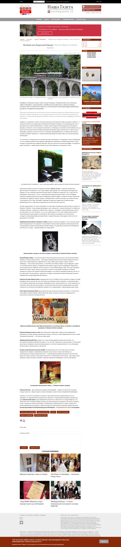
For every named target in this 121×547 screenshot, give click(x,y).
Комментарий (24, 433)
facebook (21, 8)
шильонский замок (43, 412)
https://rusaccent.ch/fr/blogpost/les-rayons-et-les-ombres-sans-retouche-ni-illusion (60, 30)
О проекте (23, 515)
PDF (24, 420)
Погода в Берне (91, 54)
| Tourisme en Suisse (91, 103)
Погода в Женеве (91, 52)
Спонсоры (42, 515)
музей (53, 412)
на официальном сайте (63, 407)
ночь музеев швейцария (28, 412)
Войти (21, 1)
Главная (22, 39)
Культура (29, 39)
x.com (27, 8)
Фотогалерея (55, 19)
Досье (47, 19)
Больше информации (58, 544)
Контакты (29, 515)
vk (24, 8)
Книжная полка (68, 19)
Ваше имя (23, 427)
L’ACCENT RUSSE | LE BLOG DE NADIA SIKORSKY (91, 122)
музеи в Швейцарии (27, 415)
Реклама (36, 515)
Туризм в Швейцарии (40, 39)
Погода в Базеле (91, 57)
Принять (104, 541)
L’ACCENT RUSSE (81, 19)
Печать (21, 420)
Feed (30, 8)
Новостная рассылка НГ (92, 6)
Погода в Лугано (91, 56)
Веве (74, 53)
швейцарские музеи (41, 415)
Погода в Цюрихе (91, 53)
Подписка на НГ (90, 10)
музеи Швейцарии (63, 412)
